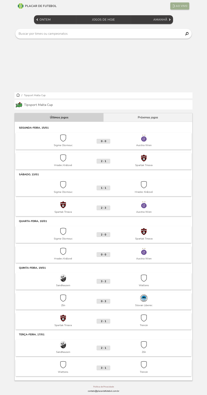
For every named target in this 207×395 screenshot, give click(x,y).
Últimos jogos (59, 117)
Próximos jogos (148, 117)
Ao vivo (179, 6)
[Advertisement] (103, 65)
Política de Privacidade (103, 386)
